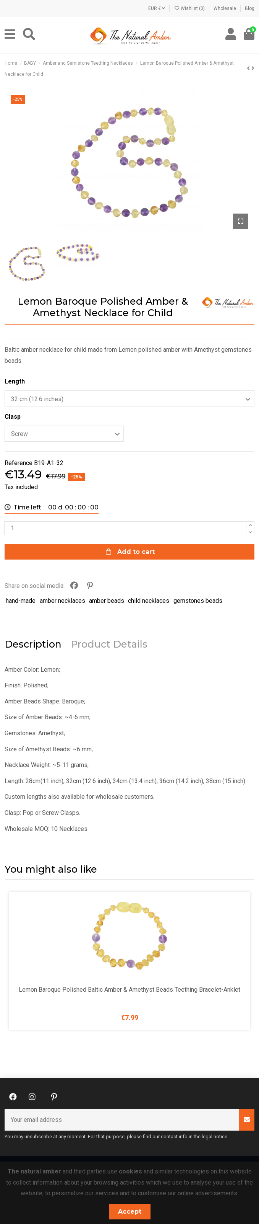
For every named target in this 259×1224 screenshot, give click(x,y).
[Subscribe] (246, 1120)
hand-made (21, 600)
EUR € (156, 8)
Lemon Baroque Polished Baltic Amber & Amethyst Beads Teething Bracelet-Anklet (129, 989)
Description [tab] (33, 644)
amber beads (106, 600)
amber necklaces (62, 600)
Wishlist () (190, 8)
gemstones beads (197, 600)
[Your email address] (122, 1120)
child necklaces (148, 600)
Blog (249, 8)
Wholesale (225, 8)
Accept (129, 1211)
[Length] (129, 398)
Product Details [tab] (109, 644)
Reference (18, 463)
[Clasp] (64, 434)
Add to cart (130, 551)
